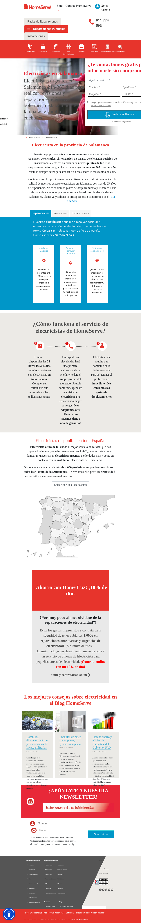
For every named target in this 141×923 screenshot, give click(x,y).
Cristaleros (60, 879)
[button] (9, 914)
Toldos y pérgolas (62, 869)
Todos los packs (32, 897)
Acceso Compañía (102, 873)
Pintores (59, 883)
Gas (29, 879)
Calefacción (48, 869)
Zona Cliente (101, 864)
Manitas (47, 883)
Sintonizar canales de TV (97, 249)
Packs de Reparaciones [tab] (42, 21)
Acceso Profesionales (103, 868)
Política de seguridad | (56, 919)
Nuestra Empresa (50, 906)
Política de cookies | (46, 919)
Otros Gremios (61, 893)
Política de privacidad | (35, 919)
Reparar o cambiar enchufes (70, 251)
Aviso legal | (27, 919)
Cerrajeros (60, 874)
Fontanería (30, 865)
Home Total (31, 893)
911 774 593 (102, 23)
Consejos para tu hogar (66, 906)
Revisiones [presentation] (60, 213)
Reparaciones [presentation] (40, 213)
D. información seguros (33, 902)
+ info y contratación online (70, 675)
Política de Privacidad (101, 105)
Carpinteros (60, 865)
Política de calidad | (67, 919)
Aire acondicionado (32, 883)
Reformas (60, 888)
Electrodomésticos (32, 874)
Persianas (48, 888)
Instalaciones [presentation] (80, 213)
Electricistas (51, 137)
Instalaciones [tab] (36, 36)
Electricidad (31, 869)
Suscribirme (101, 834)
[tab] (40, 213)
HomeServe (34, 137)
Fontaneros (48, 874)
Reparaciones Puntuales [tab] (48, 29)
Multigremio (31, 888)
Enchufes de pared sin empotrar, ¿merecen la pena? (70, 740)
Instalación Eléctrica (44, 249)
